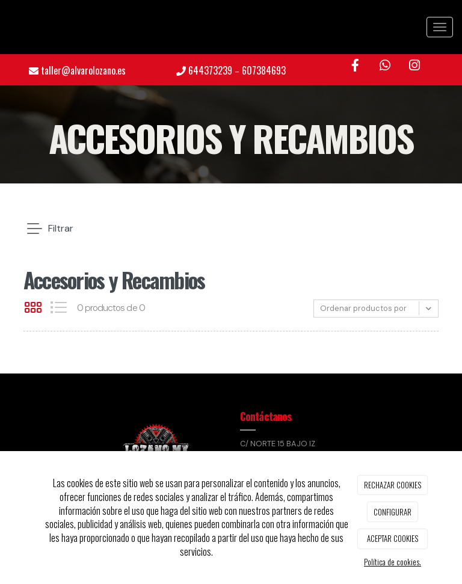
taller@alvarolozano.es (83, 70)
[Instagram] (414, 66)
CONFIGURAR (392, 512)
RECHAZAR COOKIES (392, 485)
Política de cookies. (392, 562)
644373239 (210, 70)
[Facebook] (355, 66)
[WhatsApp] (385, 66)
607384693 (264, 70)
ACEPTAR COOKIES (392, 538)
